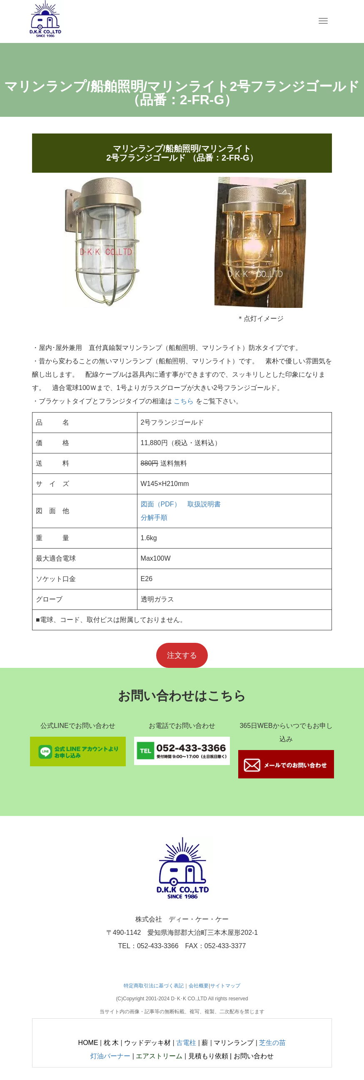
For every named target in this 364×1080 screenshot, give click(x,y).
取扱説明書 (204, 504)
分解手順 (154, 517)
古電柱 (186, 1042)
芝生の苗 (272, 1042)
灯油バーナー (110, 1056)
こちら (184, 401)
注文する (182, 655)
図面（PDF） (161, 504)
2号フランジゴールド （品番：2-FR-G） (181, 157)
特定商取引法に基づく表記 (154, 986)
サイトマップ (225, 986)
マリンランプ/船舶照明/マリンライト (182, 148)
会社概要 (199, 986)
